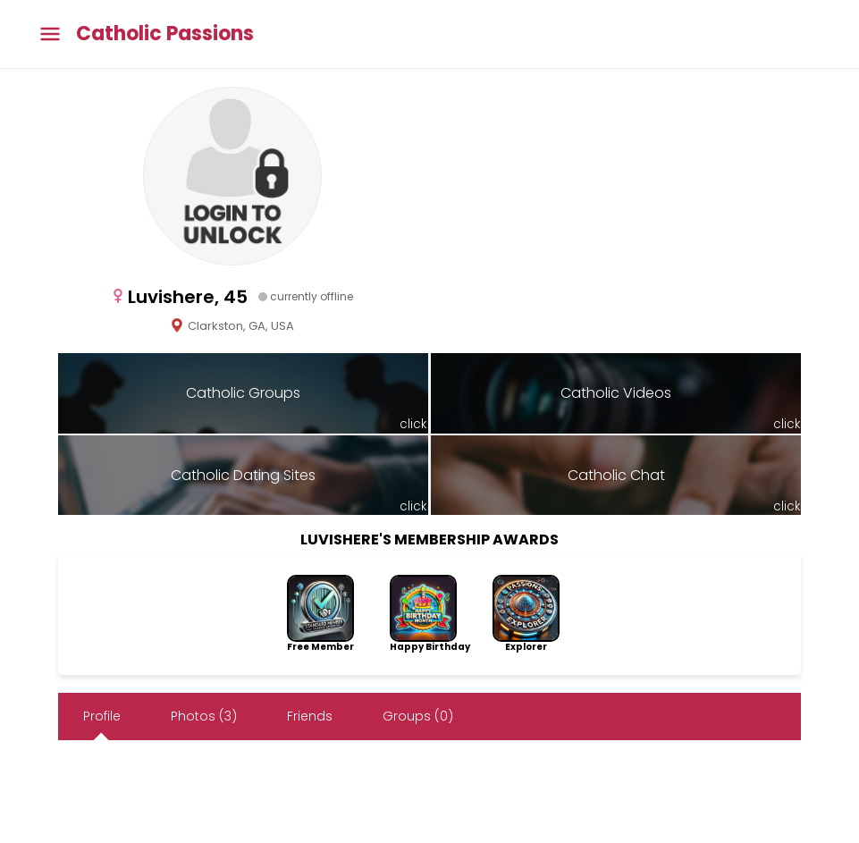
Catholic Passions (165, 34)
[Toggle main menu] (50, 34)
